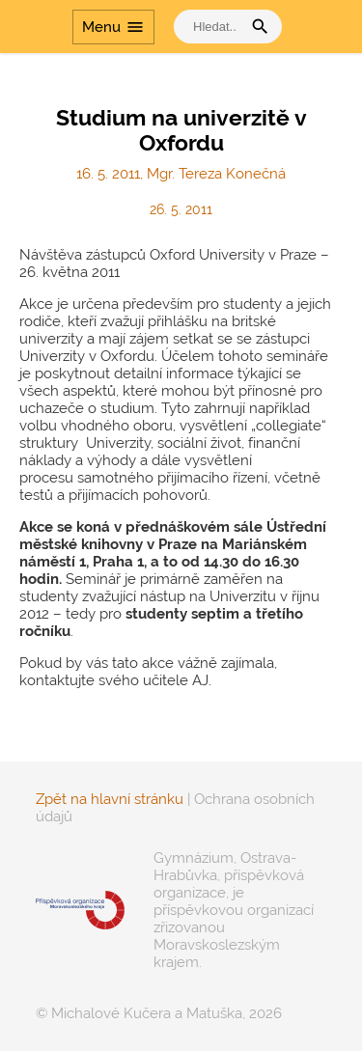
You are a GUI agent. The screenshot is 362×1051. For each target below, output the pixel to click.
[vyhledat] (212, 26)
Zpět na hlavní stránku (109, 799)
